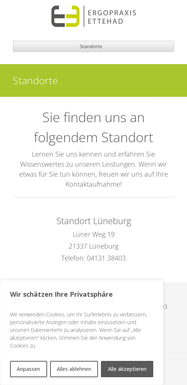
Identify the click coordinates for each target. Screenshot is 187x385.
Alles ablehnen (74, 368)
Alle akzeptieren (127, 368)
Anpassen (28, 368)
